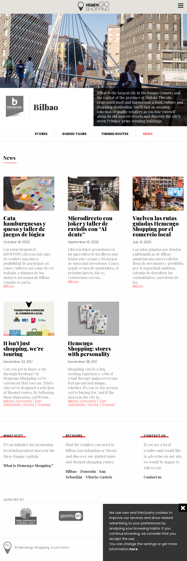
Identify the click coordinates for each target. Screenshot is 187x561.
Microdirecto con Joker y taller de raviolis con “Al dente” (90, 226)
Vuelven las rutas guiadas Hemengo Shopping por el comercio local (156, 226)
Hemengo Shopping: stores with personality (89, 348)
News (148, 134)
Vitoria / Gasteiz (37, 404)
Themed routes (114, 134)
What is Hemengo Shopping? (28, 465)
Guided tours (74, 134)
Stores (41, 134)
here (133, 549)
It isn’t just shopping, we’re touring (23, 348)
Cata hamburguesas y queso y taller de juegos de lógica (24, 226)
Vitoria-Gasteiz (99, 477)
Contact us (153, 477)
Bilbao (8, 286)
